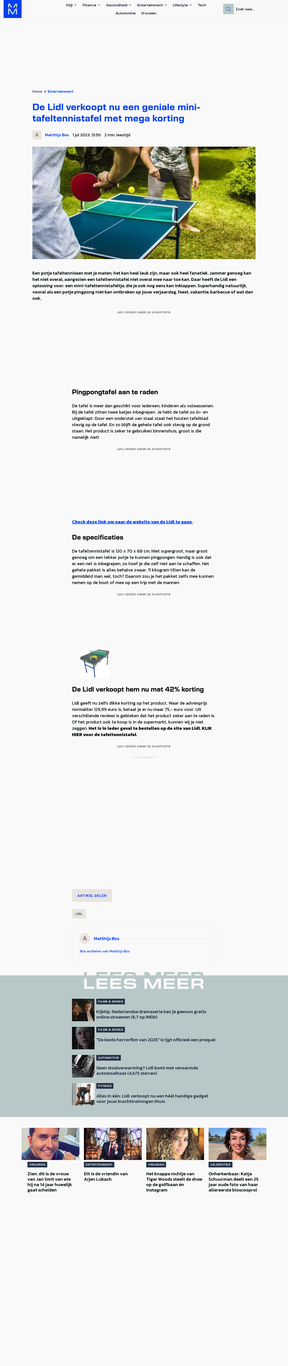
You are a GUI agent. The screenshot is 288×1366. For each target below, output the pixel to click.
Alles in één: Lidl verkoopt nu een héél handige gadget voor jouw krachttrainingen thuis (152, 1098)
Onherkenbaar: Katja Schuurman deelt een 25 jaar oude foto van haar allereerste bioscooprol (234, 1182)
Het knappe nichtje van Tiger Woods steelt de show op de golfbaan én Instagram (174, 1182)
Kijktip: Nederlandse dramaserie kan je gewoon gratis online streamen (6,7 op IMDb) (151, 1014)
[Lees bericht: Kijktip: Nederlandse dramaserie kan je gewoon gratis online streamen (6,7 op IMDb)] (83, 1010)
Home (37, 91)
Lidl (79, 914)
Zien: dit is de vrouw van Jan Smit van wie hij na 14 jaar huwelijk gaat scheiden (49, 1182)
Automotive (108, 1057)
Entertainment (60, 91)
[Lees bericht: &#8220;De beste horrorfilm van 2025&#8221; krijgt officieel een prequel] (83, 1038)
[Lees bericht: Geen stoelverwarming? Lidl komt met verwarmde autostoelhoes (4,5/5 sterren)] (83, 1066)
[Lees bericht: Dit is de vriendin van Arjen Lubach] (113, 1144)
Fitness (105, 1086)
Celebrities (220, 1164)
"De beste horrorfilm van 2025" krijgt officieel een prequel (156, 1039)
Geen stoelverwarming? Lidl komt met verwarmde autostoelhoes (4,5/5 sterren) (147, 1070)
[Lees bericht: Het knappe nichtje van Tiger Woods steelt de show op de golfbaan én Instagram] (175, 1144)
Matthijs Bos (57, 135)
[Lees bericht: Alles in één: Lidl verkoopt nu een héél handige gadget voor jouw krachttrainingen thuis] (83, 1094)
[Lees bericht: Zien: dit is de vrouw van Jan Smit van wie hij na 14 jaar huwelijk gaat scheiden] (50, 1144)
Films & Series (110, 1001)
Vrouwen (37, 1164)
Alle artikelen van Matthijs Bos (104, 951)
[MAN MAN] (13, 9)
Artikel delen (92, 895)
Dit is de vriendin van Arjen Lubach (106, 1176)
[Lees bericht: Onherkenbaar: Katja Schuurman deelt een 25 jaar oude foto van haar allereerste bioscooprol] (237, 1144)
